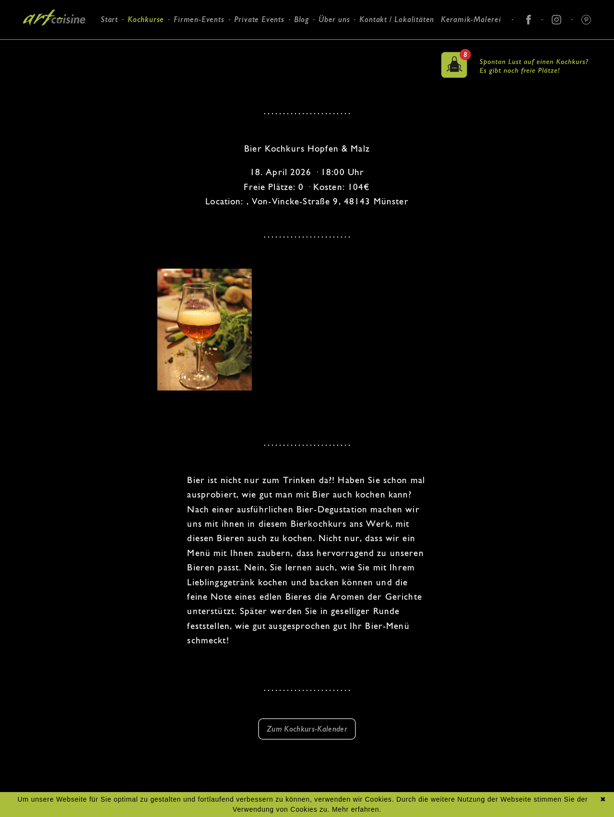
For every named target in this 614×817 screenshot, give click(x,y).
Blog (301, 19)
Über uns (334, 19)
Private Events (259, 19)
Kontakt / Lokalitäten (396, 19)
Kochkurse (146, 19)
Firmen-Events (199, 19)
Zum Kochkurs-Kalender (307, 729)
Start (109, 19)
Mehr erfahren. (356, 809)
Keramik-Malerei (471, 19)
